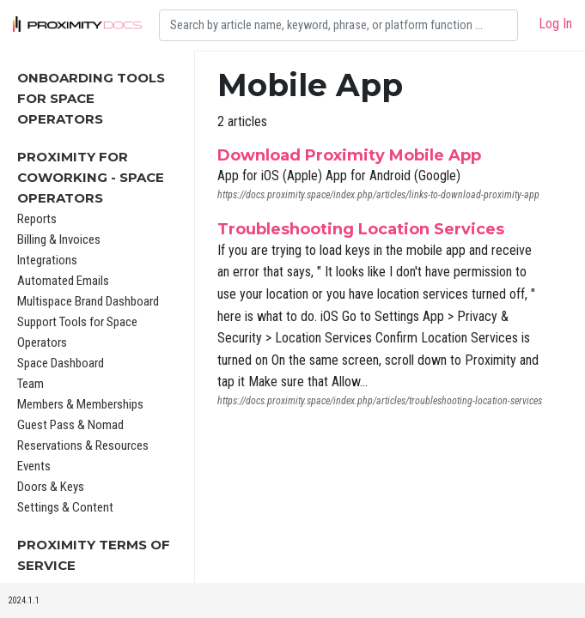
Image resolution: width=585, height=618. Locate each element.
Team (30, 383)
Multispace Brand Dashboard (88, 301)
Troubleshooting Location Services (360, 229)
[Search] (338, 25)
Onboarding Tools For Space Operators (91, 98)
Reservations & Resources (83, 445)
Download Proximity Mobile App (349, 155)
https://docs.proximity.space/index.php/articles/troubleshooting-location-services (379, 401)
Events (34, 466)
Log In (555, 23)
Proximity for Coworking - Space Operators (90, 177)
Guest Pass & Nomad (70, 425)
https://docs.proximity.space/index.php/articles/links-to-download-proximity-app (378, 195)
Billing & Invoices (59, 239)
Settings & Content (65, 507)
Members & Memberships (80, 404)
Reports (37, 219)
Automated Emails (63, 280)
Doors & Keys (50, 486)
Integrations (47, 260)
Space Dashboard (60, 363)
